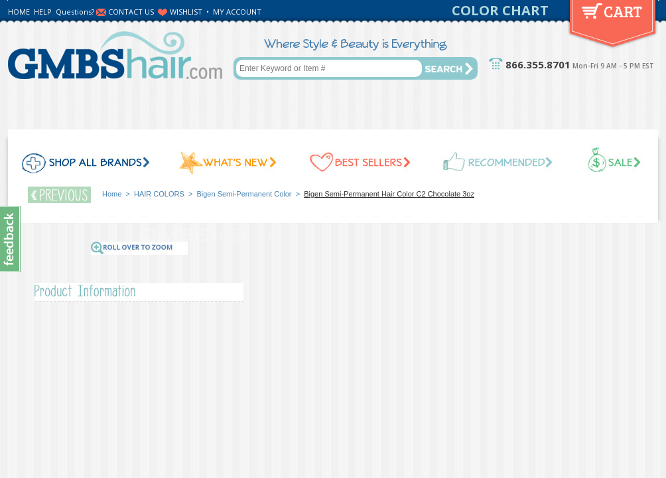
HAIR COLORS (159, 194)
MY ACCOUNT (237, 12)
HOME (19, 12)
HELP (43, 12)
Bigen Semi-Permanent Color (243, 194)
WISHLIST (186, 12)
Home (111, 194)
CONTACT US (131, 12)
